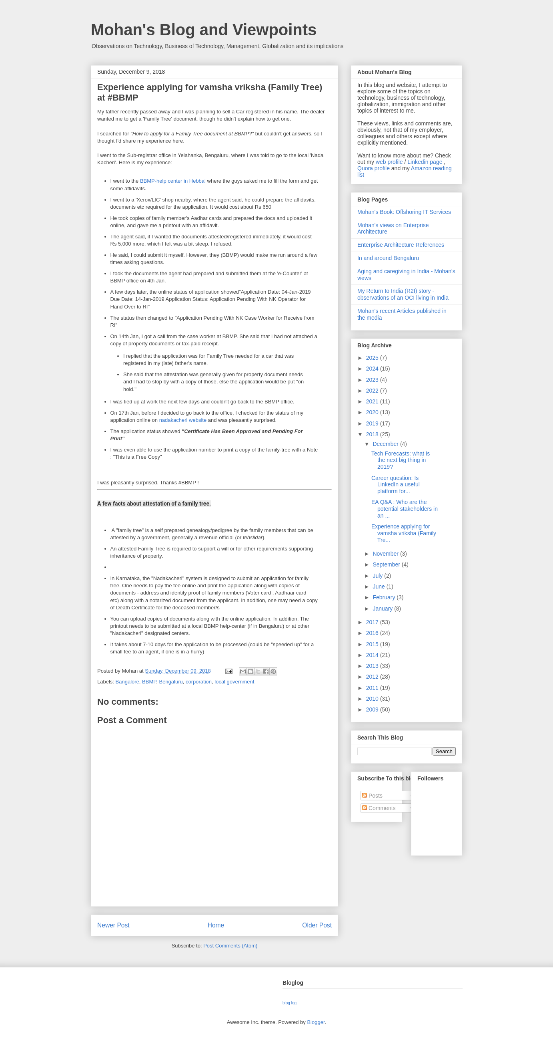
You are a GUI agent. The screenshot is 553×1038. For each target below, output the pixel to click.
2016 (373, 633)
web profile (389, 162)
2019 (373, 423)
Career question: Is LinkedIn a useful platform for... (395, 485)
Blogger (316, 1022)
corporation (199, 682)
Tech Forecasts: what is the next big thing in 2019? (400, 460)
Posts (372, 795)
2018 (373, 434)
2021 (373, 401)
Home (216, 925)
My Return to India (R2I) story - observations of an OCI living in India (403, 294)
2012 (373, 676)
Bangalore (127, 682)
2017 (373, 622)
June (379, 586)
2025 (373, 358)
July (378, 575)
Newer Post (113, 925)
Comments (379, 808)
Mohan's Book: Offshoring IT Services (404, 212)
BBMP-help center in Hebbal (173, 181)
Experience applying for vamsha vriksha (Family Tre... (403, 533)
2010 (373, 698)
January (383, 608)
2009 (373, 709)
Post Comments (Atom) (230, 946)
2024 (373, 368)
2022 (373, 390)
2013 (373, 666)
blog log (290, 1003)
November (386, 553)
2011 (373, 688)
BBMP (149, 682)
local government (234, 682)
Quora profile (373, 168)
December (386, 444)
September (387, 564)
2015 (373, 644)
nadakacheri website (183, 420)
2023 (373, 380)
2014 (373, 655)
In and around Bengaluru (388, 258)
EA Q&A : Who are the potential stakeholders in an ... (404, 509)
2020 (373, 412)
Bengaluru (170, 682)
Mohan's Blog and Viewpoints (204, 29)
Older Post (317, 925)
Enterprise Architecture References (400, 245)
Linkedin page (424, 162)
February (385, 597)
